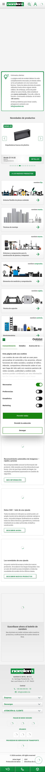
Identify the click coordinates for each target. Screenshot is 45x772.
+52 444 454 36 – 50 (22, 689)
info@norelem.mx (22, 692)
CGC (25, 759)
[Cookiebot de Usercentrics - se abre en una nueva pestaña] (32, 339)
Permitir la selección (22, 423)
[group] (22, 143)
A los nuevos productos (22, 173)
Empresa (7, 698)
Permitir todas (22, 416)
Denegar (22, 430)
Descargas (8, 704)
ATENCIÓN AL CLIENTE (13, 711)
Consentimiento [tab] (9, 346)
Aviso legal (16, 759)
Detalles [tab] (22, 346)
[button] (10, 165)
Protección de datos (13, 762)
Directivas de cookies (32, 762)
